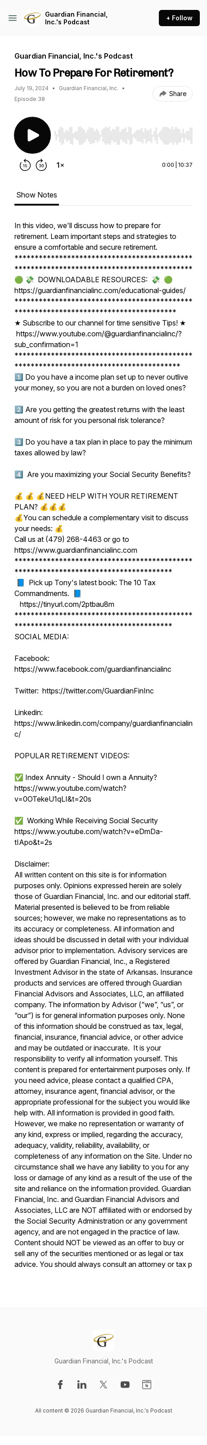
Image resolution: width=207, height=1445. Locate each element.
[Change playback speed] (60, 165)
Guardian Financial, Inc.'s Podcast (76, 18)
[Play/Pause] (32, 135)
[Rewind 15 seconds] (25, 165)
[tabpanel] (103, 749)
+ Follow (179, 18)
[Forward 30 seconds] (41, 165)
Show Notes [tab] (36, 194)
